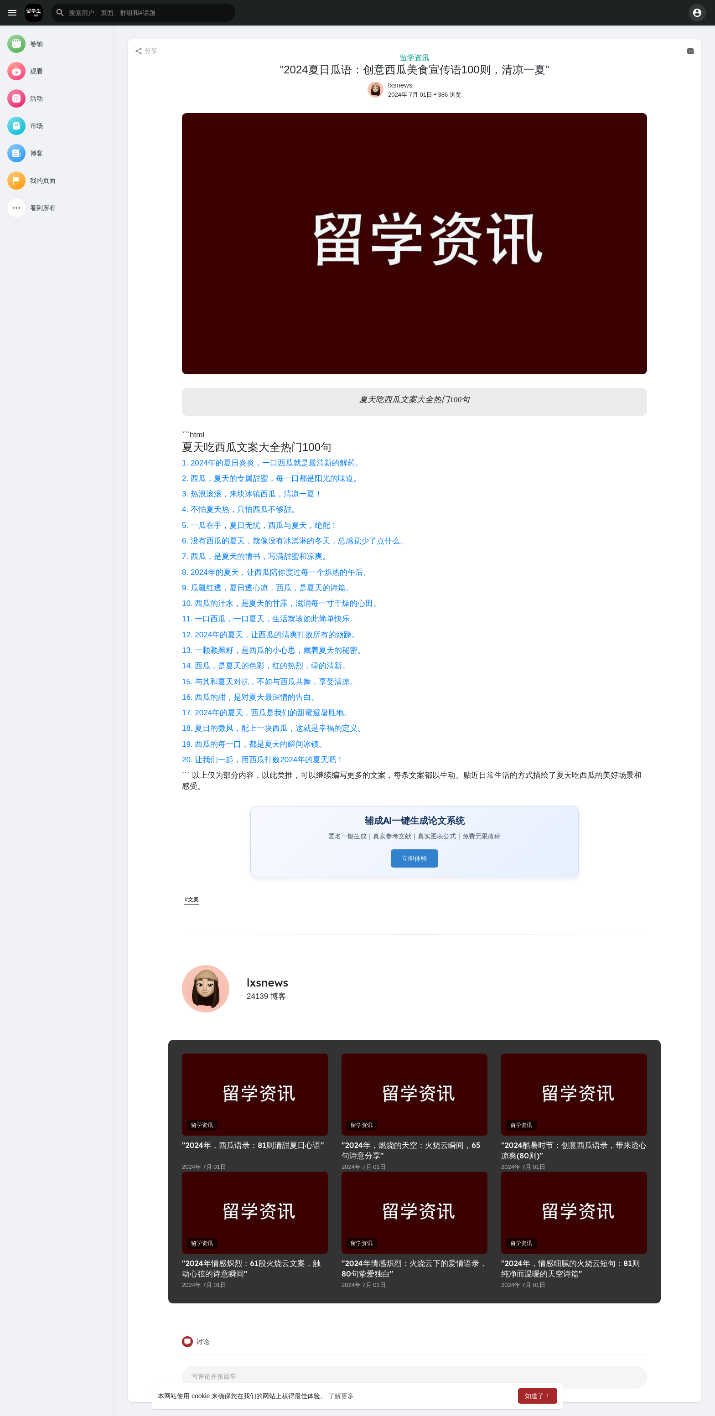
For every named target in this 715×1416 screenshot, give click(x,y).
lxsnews (400, 85)
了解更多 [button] (341, 1396)
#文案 (192, 899)
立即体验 (414, 858)
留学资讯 (414, 58)
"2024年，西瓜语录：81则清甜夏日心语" (253, 1145)
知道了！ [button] (537, 1396)
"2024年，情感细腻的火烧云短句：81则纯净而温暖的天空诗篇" (570, 1268)
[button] (143, 13)
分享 (146, 51)
